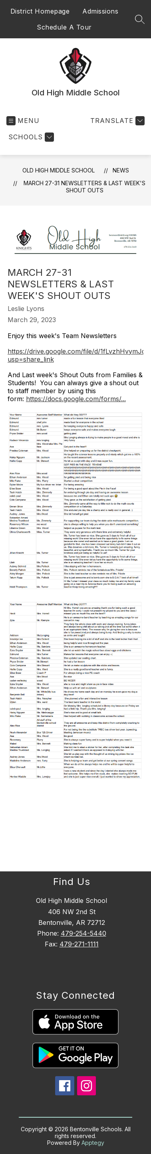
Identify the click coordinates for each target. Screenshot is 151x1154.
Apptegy (92, 1142)
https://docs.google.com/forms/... (76, 399)
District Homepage (40, 11)
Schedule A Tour (64, 27)
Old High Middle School (58, 170)
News (121, 170)
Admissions (100, 11)
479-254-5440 (83, 933)
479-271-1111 (79, 944)
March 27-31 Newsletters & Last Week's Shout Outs (84, 187)
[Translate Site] (116, 121)
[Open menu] (23, 121)
